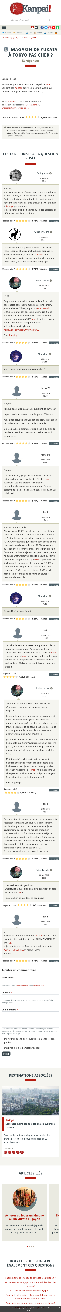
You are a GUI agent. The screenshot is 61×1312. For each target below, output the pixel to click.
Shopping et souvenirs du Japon (15, 108)
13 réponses (30, 61)
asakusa (41, 254)
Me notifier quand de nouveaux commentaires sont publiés (29, 1040)
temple (47, 479)
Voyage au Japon (16, 37)
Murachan (12, 101)
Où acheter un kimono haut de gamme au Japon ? (30, 1299)
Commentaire (10, 1009)
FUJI (10, 942)
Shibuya (10, 206)
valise (39, 935)
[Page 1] (27, 1242)
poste (25, 656)
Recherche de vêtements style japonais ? (30, 1304)
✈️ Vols (29, 32)
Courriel (7, 992)
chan (19, 892)
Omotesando (43, 308)
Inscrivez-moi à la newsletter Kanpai (22, 1047)
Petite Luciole (42, 280)
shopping (12, 335)
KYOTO (7, 949)
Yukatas (18, 87)
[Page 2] (29, 1242)
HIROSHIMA (18, 949)
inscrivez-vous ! (39, 986)
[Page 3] (31, 1242)
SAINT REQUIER (41, 232)
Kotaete (5, 37)
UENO (37, 559)
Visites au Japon (30, 37)
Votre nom (8, 977)
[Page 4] (33, 1242)
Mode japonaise (32, 104)
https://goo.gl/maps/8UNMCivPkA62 (21, 329)
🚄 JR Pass (48, 32)
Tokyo (48, 84)
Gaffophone (43, 173)
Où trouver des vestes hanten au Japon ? (30, 1286)
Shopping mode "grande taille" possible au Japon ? (30, 1274)
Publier (6, 1053)
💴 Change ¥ (18, 32)
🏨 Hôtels (38, 32)
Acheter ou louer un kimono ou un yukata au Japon (24, 1217)
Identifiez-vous (22, 986)
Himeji (32, 769)
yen (33, 319)
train (53, 652)
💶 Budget (6, 32)
